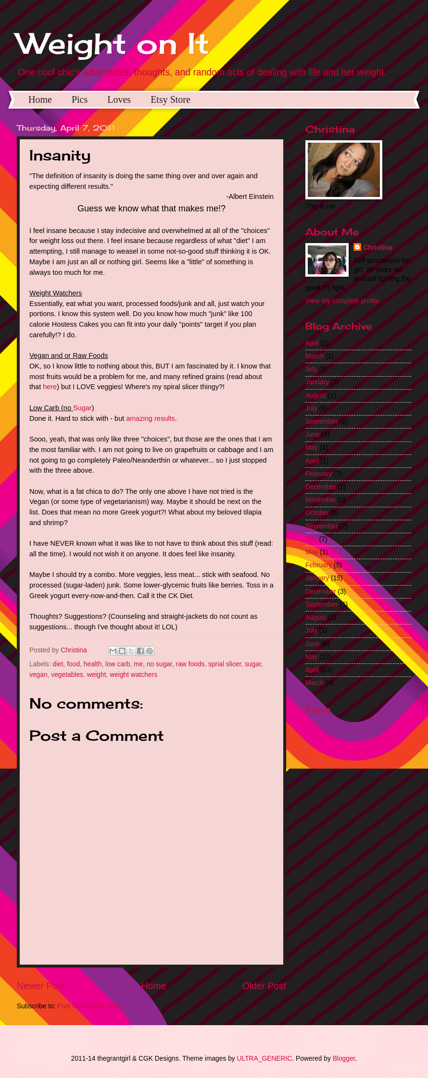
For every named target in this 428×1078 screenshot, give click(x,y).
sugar (253, 664)
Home (40, 99)
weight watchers (133, 674)
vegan (38, 674)
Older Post (264, 986)
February (318, 474)
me (138, 664)
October (317, 512)
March (314, 356)
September (321, 421)
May (311, 447)
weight (96, 674)
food (73, 664)
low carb (117, 664)
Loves (119, 99)
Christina (377, 247)
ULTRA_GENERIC (264, 1058)
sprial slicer (224, 664)
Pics (80, 99)
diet (57, 664)
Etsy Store (170, 99)
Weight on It (113, 43)
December (320, 486)
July (311, 369)
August (315, 395)
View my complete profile (342, 301)
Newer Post (41, 986)
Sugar (82, 408)
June (312, 434)
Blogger (344, 1058)
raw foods (190, 664)
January (317, 382)
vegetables (67, 674)
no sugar (159, 664)
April (312, 343)
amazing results (150, 418)
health (93, 664)
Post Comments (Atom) (91, 1006)
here (50, 387)
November (320, 499)
